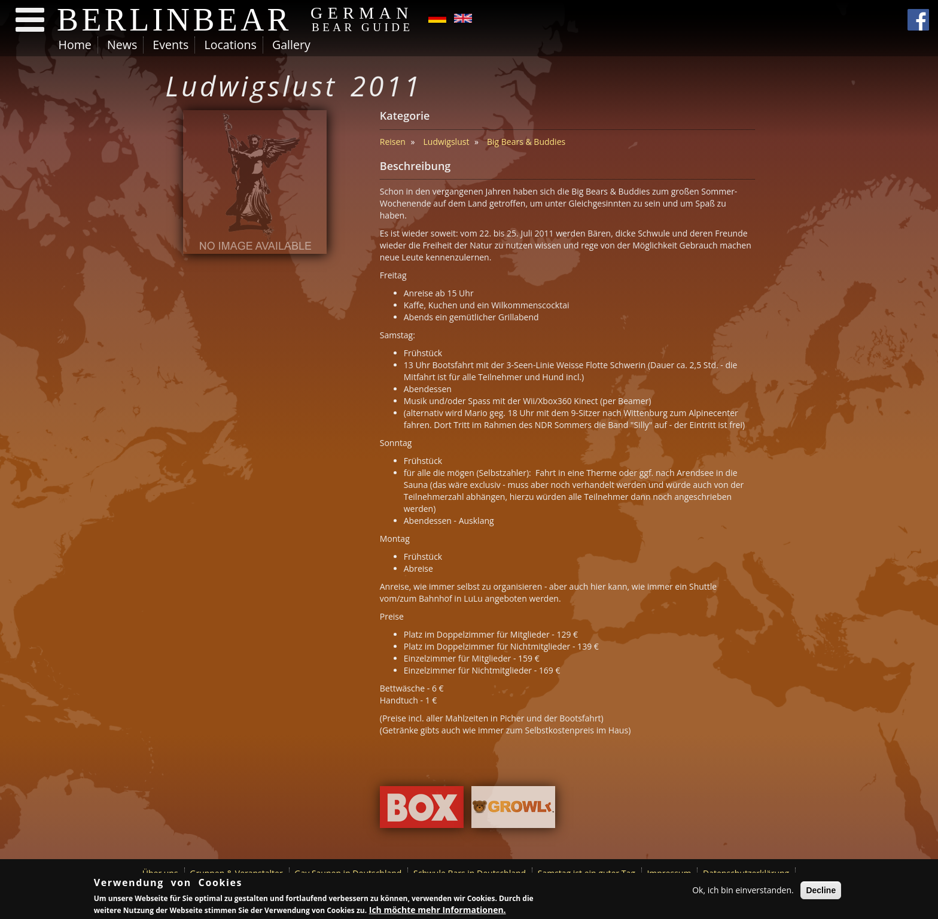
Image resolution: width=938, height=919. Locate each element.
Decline (821, 890)
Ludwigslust (447, 141)
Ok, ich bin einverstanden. (743, 890)
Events (170, 45)
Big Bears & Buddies (526, 141)
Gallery (291, 45)
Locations (230, 45)
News (122, 45)
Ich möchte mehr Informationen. (437, 909)
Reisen (393, 141)
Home (75, 45)
